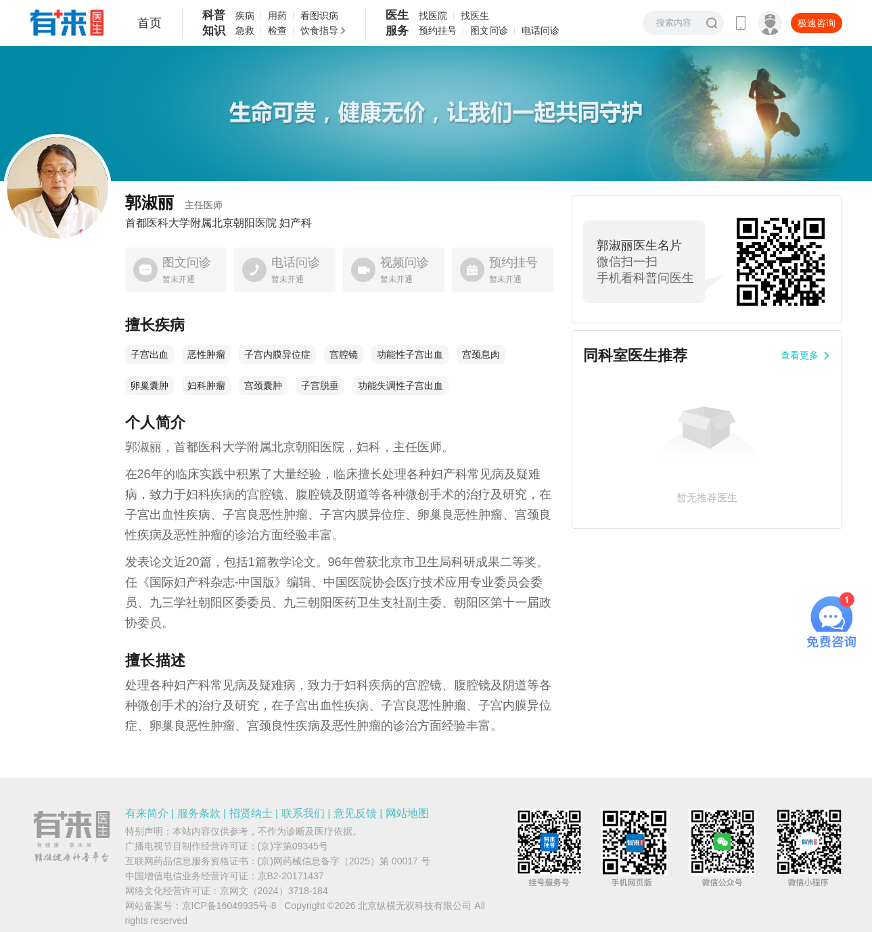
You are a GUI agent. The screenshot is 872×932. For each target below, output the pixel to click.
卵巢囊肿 (149, 385)
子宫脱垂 (320, 385)
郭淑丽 (174, 202)
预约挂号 (438, 30)
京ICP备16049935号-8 (229, 905)
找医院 (433, 15)
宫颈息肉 (481, 354)
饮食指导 (319, 30)
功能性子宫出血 (410, 354)
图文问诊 (489, 30)
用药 (277, 15)
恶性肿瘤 (206, 354)
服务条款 (199, 813)
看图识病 (319, 15)
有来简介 (146, 813)
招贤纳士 (251, 813)
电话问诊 (540, 30)
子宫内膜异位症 (277, 354)
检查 (277, 30)
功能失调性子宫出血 (400, 385)
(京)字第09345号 (293, 846)
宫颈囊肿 (263, 385)
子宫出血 (149, 354)
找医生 (475, 15)
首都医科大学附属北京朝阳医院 (201, 223)
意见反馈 (355, 813)
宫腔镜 (343, 354)
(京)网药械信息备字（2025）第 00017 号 (344, 861)
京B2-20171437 (291, 875)
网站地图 (407, 813)
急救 (244, 30)
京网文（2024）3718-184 (274, 890)
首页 (149, 23)
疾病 (244, 15)
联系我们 (303, 813)
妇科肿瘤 (206, 385)
